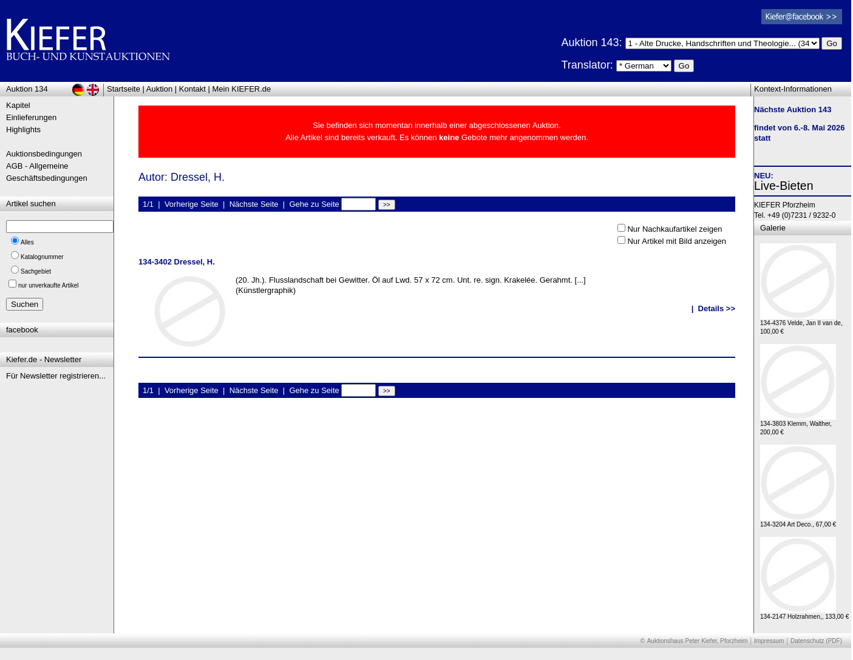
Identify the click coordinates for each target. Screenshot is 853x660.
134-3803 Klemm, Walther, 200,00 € (798, 425)
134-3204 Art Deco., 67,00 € (798, 521)
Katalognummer (42, 257)
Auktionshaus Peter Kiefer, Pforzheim (697, 641)
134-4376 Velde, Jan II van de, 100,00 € (801, 324)
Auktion (159, 88)
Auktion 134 (27, 88)
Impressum (769, 641)
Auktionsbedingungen (44, 153)
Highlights (23, 129)
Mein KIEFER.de (241, 88)
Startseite (123, 88)
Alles (27, 242)
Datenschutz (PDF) (816, 641)
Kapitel (18, 105)
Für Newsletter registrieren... (56, 375)
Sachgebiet (36, 271)
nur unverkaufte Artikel (48, 285)
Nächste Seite (254, 204)
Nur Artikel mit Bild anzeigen (676, 241)
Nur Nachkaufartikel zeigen (674, 229)
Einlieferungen (31, 117)
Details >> (716, 308)
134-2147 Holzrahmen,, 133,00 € (804, 613)
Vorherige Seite (192, 204)
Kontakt (192, 88)
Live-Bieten (784, 185)
